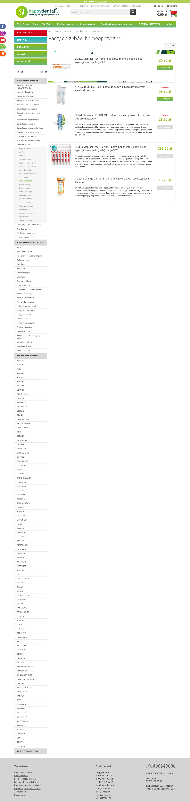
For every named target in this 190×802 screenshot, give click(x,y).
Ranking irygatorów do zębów (117, 24)
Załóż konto (172, 6)
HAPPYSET (23, 40)
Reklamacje (19, 795)
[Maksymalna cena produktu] (41, 72)
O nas (26, 24)
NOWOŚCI (22, 54)
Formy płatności (21, 782)
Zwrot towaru (20, 792)
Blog (35, 24)
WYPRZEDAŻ (23, 61)
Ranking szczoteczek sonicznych (76, 24)
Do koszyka (165, 68)
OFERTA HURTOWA (149, 24)
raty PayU (33, 782)
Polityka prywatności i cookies (27, 788)
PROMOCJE (23, 47)
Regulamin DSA (21, 776)
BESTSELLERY (24, 32)
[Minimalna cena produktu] (17, 72)
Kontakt (169, 24)
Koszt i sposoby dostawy (25, 779)
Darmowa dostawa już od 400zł (28, 785)
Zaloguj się (158, 6)
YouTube (47, 24)
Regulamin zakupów (23, 772)
